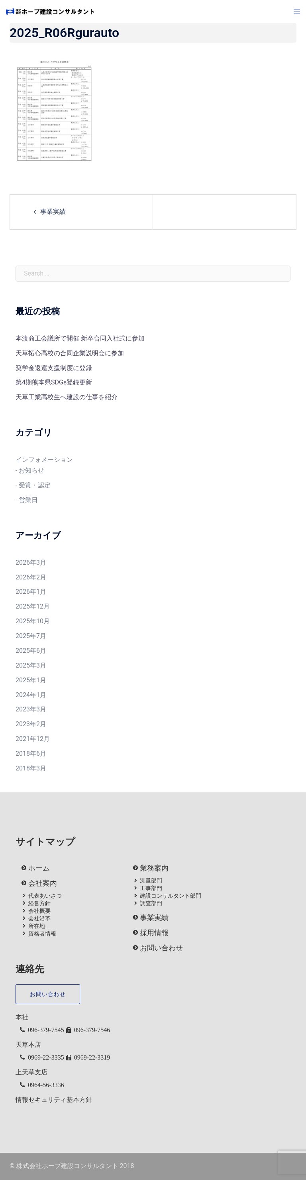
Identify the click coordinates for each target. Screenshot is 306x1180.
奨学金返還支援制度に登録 (54, 368)
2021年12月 (33, 739)
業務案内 (154, 868)
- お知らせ (30, 470)
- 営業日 (27, 500)
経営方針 (39, 903)
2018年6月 (31, 753)
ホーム (39, 868)
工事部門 (151, 888)
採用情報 (154, 932)
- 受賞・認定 (33, 485)
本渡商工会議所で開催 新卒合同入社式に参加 (80, 338)
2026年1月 (31, 591)
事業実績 (53, 211)
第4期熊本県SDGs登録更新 (54, 382)
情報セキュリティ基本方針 (54, 1099)
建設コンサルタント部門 (170, 895)
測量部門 (151, 880)
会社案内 (42, 883)
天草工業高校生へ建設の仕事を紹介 (67, 397)
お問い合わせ (161, 947)
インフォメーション (44, 459)
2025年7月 (31, 636)
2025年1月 (31, 680)
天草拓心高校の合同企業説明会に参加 (70, 353)
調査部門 (151, 903)
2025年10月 (33, 621)
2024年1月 (31, 695)
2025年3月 (31, 665)
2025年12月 (33, 606)
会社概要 (39, 911)
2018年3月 (31, 768)
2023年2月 (31, 724)
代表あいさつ (45, 895)
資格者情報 (42, 933)
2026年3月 (31, 562)
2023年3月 (31, 709)
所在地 (36, 926)
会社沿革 (39, 918)
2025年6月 (31, 650)
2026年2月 (31, 577)
